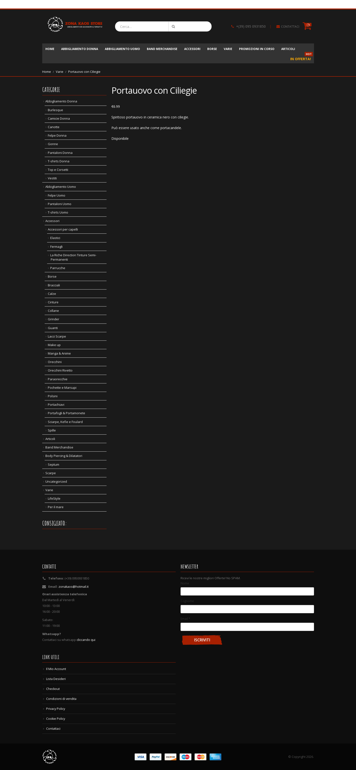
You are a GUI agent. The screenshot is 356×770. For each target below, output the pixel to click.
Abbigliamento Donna (79, 49)
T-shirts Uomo (58, 212)
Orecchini (55, 362)
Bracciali (54, 285)
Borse (212, 49)
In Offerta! (301, 57)
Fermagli (56, 246)
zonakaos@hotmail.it (73, 587)
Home (49, 49)
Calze (52, 293)
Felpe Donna (57, 135)
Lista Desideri (56, 679)
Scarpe (50, 473)
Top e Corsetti (58, 169)
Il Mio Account (56, 669)
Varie (228, 49)
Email (185, 619)
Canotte (53, 127)
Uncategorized (56, 481)
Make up (54, 345)
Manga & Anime (59, 353)
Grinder (53, 319)
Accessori (192, 49)
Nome (185, 583)
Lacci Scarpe (57, 336)
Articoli (288, 49)
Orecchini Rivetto (60, 370)
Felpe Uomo (56, 195)
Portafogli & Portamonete (66, 413)
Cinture (53, 302)
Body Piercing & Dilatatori (63, 456)
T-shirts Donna (58, 161)
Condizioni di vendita (61, 699)
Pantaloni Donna (60, 152)
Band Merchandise (162, 49)
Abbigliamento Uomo (122, 49)
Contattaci (53, 729)
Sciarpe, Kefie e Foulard (65, 422)
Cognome (187, 601)
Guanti (53, 328)
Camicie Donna (59, 118)
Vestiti (52, 178)
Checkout (53, 689)
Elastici (55, 238)
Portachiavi (56, 404)
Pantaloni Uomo (59, 204)
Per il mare (56, 507)
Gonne (53, 144)
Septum (53, 464)
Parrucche (57, 268)
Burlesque (55, 110)
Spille (52, 430)
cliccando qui (86, 640)
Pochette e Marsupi (62, 387)
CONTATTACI (290, 27)
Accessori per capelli (63, 229)
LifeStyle (54, 498)
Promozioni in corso (256, 49)
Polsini (53, 396)
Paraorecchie (57, 379)
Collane (53, 310)
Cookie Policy (55, 719)
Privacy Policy (55, 709)
